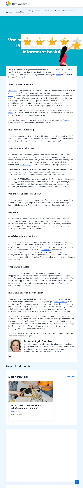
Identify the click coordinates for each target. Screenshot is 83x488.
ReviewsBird (22, 77)
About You (26, 285)
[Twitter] (18, 366)
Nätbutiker (20, 12)
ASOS (10, 96)
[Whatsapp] (28, 366)
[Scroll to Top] (77, 482)
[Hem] (9, 12)
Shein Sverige (25, 165)
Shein (58, 75)
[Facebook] (14, 366)
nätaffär (71, 136)
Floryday (66, 120)
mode (10, 113)
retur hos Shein (61, 302)
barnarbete (46, 250)
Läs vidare (57, 351)
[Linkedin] (23, 366)
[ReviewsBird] (16, 3)
